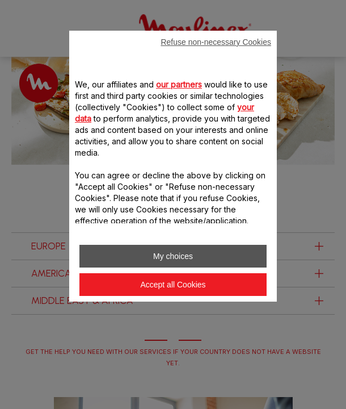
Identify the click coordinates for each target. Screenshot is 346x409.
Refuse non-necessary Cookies (216, 42)
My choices (173, 256)
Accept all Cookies (172, 284)
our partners (179, 84)
